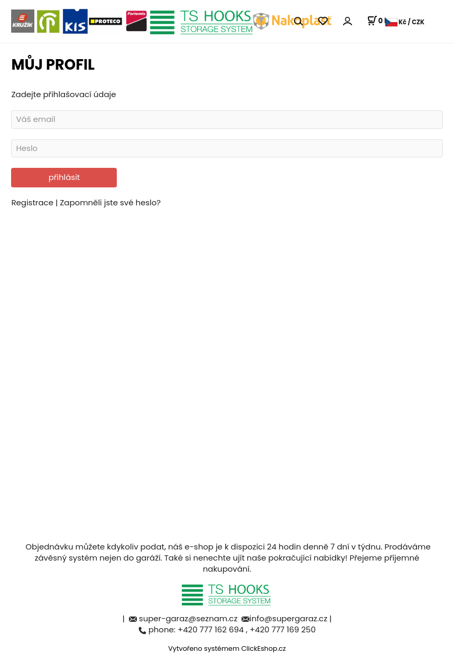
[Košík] (380, 21)
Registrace (33, 202)
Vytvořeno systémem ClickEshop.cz (227, 648)
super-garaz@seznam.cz (189, 618)
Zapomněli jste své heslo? (110, 202)
